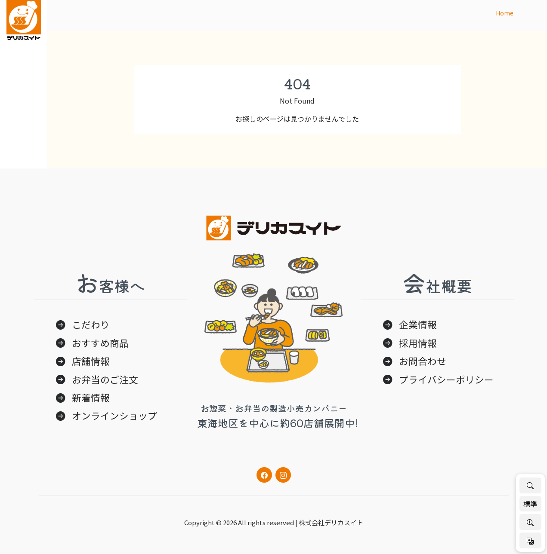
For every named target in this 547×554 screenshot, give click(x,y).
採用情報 (418, 342)
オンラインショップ (114, 415)
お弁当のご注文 (105, 379)
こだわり (91, 324)
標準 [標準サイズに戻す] (530, 504)
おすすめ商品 (100, 342)
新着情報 (91, 397)
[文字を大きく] (530, 522)
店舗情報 (91, 360)
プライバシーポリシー (446, 379)
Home (504, 13)
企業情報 (418, 324)
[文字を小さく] (530, 485)
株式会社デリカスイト (331, 522)
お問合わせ (422, 360)
